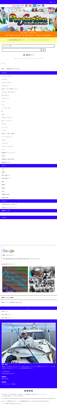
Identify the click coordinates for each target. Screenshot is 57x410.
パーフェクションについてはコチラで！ (38, 40)
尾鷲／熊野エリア (6, 178)
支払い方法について (6, 394)
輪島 (3, 181)
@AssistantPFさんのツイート (8, 264)
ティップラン (31, 58)
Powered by (12, 403)
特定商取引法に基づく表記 (31, 394)
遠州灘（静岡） (5, 197)
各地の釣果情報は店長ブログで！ (16, 40)
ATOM (22, 395)
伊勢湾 (3, 172)
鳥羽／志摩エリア (6, 175)
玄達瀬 (3, 188)
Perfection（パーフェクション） (9, 207)
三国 (3, 169)
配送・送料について (15, 394)
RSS (19, 395)
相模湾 (3, 184)
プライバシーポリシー (41, 394)
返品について (22, 394)
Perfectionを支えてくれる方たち (9, 204)
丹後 (3, 191)
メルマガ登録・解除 (6, 395)
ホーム (3, 63)
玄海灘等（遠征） (6, 194)
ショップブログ (14, 395)
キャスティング (23, 58)
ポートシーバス (39, 58)
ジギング (16, 58)
